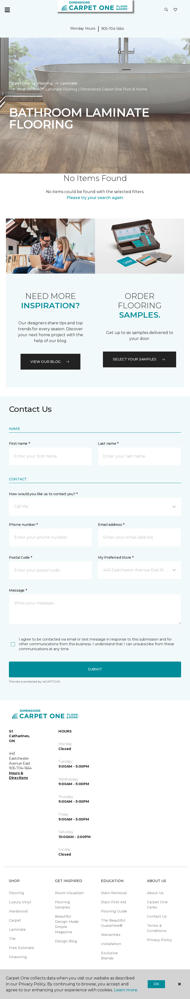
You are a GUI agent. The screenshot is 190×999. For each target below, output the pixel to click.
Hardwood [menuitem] (18, 911)
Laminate (68, 83)
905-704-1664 (112, 28)
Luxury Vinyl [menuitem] (20, 902)
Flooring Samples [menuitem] (62, 905)
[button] (166, 9)
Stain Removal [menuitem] (114, 893)
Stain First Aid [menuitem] (113, 902)
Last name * (108, 443)
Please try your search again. (95, 197)
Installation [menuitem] (111, 944)
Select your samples (139, 359)
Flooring (45, 83)
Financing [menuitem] (18, 957)
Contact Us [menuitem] (157, 916)
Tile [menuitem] (12, 938)
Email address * (111, 524)
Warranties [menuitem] (110, 934)
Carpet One (19, 83)
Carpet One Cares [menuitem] (157, 905)
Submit (95, 669)
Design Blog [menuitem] (66, 941)
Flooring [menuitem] (16, 893)
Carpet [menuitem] (15, 920)
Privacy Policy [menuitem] (159, 940)
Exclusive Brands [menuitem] (109, 955)
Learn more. (126, 990)
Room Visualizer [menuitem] (69, 893)
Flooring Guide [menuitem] (114, 911)
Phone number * (23, 524)
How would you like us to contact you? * (43, 494)
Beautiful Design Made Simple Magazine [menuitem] (67, 924)
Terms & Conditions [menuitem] (156, 928)
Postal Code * (20, 557)
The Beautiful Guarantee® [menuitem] (113, 923)
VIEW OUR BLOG (50, 361)
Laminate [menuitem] (17, 929)
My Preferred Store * (115, 557)
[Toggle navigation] (7, 10)
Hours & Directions (18, 775)
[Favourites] (175, 9)
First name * (19, 443)
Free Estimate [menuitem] (21, 948)
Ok (156, 984)
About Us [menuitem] (155, 893)
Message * (18, 590)
